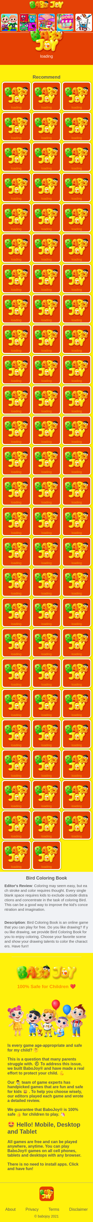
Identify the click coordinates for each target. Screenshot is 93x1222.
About (10, 1209)
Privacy (32, 1209)
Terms (54, 1209)
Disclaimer (78, 1209)
